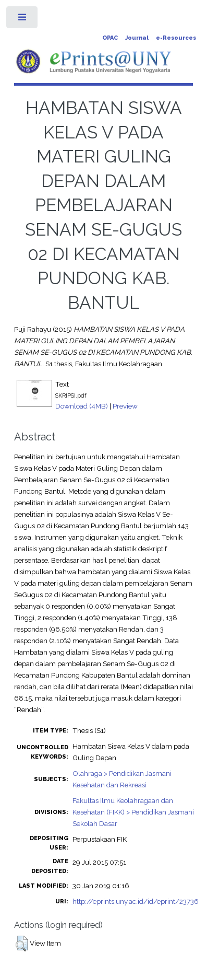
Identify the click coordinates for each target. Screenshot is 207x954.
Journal (137, 37)
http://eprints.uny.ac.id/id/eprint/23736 (135, 901)
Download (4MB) (81, 406)
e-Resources (176, 37)
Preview (125, 406)
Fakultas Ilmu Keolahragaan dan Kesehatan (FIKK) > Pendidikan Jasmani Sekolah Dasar (133, 812)
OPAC (110, 37)
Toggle (22, 19)
